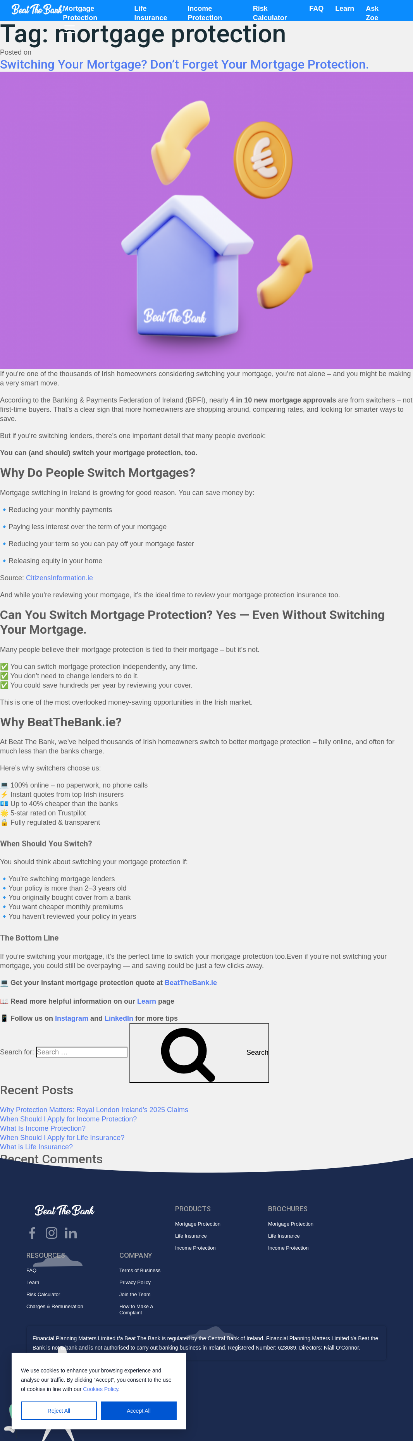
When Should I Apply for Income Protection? (68, 1119)
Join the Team (135, 1294)
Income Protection (195, 1248)
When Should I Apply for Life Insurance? (62, 1138)
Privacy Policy (135, 1282)
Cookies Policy (100, 1389)
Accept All (138, 1411)
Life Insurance (191, 1236)
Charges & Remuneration (54, 1306)
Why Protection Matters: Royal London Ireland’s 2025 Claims (94, 1110)
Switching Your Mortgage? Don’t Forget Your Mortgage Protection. (184, 64)
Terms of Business (139, 1270)
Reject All (59, 1411)
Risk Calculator (43, 1294)
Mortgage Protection (197, 1224)
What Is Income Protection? (43, 1128)
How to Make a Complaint (136, 1309)
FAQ (316, 8)
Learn (344, 8)
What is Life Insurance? (36, 1147)
